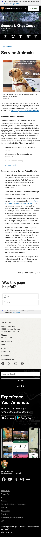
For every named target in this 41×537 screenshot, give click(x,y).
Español (5, 355)
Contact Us (6, 341)
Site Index (5, 352)
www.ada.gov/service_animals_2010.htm (25, 111)
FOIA (2, 497)
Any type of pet (10, 165)
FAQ (3, 348)
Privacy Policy (6, 494)
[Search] (20, 374)
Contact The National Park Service (13, 504)
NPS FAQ (4, 507)
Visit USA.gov (7, 532)
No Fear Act (5, 511)
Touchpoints (16, 312)
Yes (8, 296)
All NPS (20, 386)
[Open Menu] (33, 8)
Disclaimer (4, 514)
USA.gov (4, 521)
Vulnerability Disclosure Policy (12, 517)
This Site (20, 381)
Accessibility (5, 491)
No (8, 302)
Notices (4, 501)
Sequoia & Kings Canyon (19, 26)
